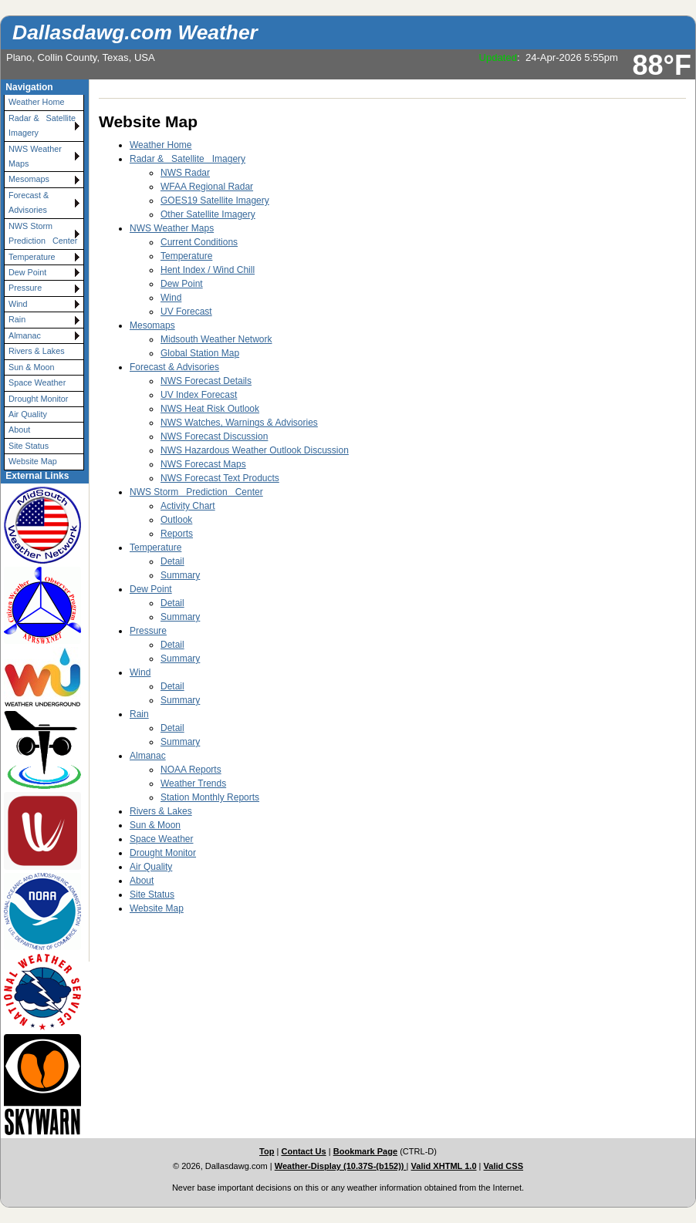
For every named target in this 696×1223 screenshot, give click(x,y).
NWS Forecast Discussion (214, 436)
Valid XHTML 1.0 (444, 1166)
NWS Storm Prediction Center (42, 233)
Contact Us (303, 1151)
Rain (16, 319)
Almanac (24, 335)
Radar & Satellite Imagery (44, 125)
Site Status (28, 445)
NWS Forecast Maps (203, 464)
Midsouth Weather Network (216, 339)
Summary (180, 575)
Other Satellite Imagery (207, 214)
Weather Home (36, 101)
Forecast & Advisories (28, 202)
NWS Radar (185, 172)
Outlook (176, 519)
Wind (18, 303)
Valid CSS (504, 1166)
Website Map (32, 461)
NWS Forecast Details (206, 381)
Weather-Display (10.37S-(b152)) (341, 1166)
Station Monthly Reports (209, 797)
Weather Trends (193, 783)
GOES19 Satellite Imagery (214, 200)
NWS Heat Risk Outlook (209, 408)
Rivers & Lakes (36, 350)
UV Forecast (186, 311)
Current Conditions (199, 242)
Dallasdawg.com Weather (135, 32)
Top (266, 1151)
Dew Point (27, 272)
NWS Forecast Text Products (219, 478)
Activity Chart (187, 505)
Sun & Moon (31, 367)
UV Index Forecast (198, 394)
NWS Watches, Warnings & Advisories (239, 422)
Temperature (32, 256)
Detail (172, 561)
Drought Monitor (38, 398)
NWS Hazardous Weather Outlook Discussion (254, 450)
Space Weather (37, 382)
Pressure (25, 287)
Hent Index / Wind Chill (207, 269)
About (19, 429)
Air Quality (27, 414)
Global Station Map (199, 353)
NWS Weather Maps (35, 156)
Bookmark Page (365, 1151)
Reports (176, 533)
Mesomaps (28, 179)
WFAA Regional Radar (206, 186)
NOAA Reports (190, 769)
